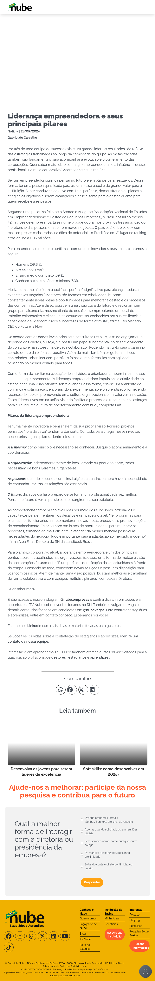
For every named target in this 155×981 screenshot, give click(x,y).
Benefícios (111, 924)
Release (134, 914)
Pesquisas (135, 925)
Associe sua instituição (114, 934)
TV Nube (85, 939)
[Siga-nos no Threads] (31, 936)
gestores (59, 657)
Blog (83, 933)
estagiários (77, 657)
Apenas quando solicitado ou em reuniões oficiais (111, 831)
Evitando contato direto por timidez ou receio (108, 866)
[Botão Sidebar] (143, 7)
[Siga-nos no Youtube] (65, 936)
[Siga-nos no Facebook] (9, 936)
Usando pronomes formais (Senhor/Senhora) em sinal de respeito (109, 819)
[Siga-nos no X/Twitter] (42, 936)
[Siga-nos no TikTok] (9, 947)
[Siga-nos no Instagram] (20, 936)
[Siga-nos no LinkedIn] (54, 936)
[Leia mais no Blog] (41, 748)
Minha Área (112, 918)
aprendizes (99, 657)
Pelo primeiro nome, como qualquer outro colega (111, 843)
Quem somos (88, 918)
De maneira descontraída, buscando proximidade (107, 854)
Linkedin (34, 626)
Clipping (134, 920)
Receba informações (141, 945)
